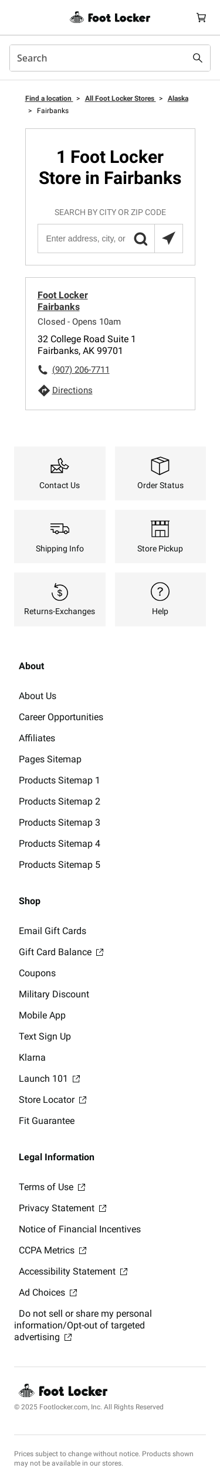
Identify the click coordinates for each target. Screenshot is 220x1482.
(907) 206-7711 (81, 369)
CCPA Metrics (52, 1250)
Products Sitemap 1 (59, 780)
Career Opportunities (61, 717)
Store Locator (52, 1099)
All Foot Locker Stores (120, 98)
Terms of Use (52, 1187)
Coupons (37, 973)
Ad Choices (48, 1292)
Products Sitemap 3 (59, 822)
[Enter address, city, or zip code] (110, 238)
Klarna (32, 1057)
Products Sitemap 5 (59, 864)
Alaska (178, 98)
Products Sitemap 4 (59, 843)
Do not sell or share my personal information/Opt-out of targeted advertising (83, 1325)
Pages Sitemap (50, 759)
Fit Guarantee (47, 1120)
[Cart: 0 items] (201, 17)
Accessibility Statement (73, 1271)
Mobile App (42, 1015)
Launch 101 (49, 1078)
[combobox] (110, 58)
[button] (140, 238)
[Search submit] (197, 58)
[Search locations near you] (168, 238)
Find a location (49, 98)
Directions (72, 390)
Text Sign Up (45, 1036)
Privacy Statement (62, 1208)
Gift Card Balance (61, 952)
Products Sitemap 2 (59, 801)
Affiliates (37, 738)
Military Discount (54, 994)
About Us (37, 695)
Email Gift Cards (52, 930)
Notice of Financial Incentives (80, 1229)
